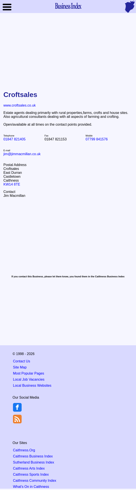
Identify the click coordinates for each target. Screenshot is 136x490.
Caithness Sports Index (31, 474)
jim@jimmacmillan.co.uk (22, 154)
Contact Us (21, 361)
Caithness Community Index (34, 480)
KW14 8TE (11, 184)
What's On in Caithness (31, 486)
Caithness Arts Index (29, 468)
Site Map (20, 367)
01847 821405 (14, 139)
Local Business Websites (32, 385)
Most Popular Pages (28, 373)
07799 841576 (97, 139)
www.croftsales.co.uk (19, 105)
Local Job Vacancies (29, 379)
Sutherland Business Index (33, 462)
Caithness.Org (24, 450)
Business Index (68, 5)
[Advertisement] (68, 48)
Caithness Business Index (33, 456)
